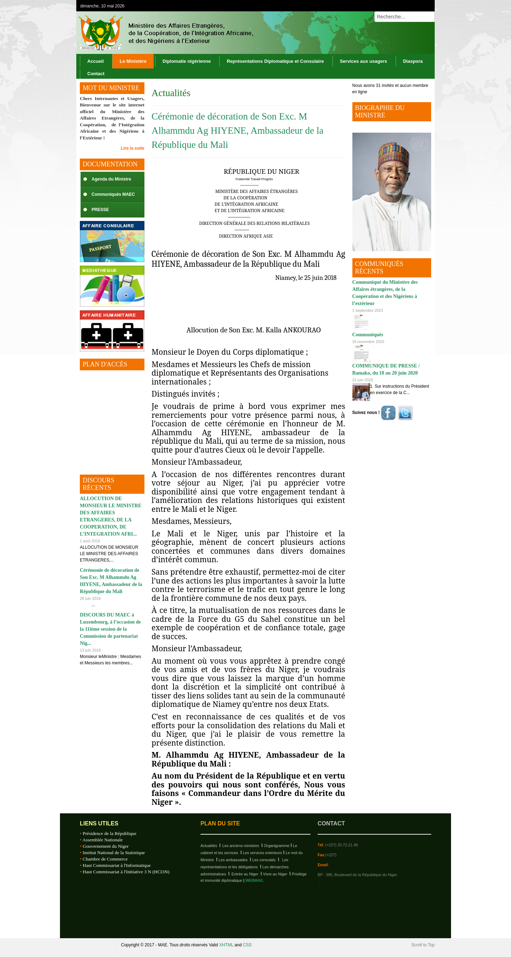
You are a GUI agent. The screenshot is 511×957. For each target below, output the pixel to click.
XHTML (226, 944)
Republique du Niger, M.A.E (94, 947)
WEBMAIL (255, 880)
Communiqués (367, 334)
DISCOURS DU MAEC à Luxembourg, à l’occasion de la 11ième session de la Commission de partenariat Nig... (110, 629)
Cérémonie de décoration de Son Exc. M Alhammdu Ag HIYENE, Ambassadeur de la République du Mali (237, 130)
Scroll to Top (423, 944)
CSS (247, 944)
